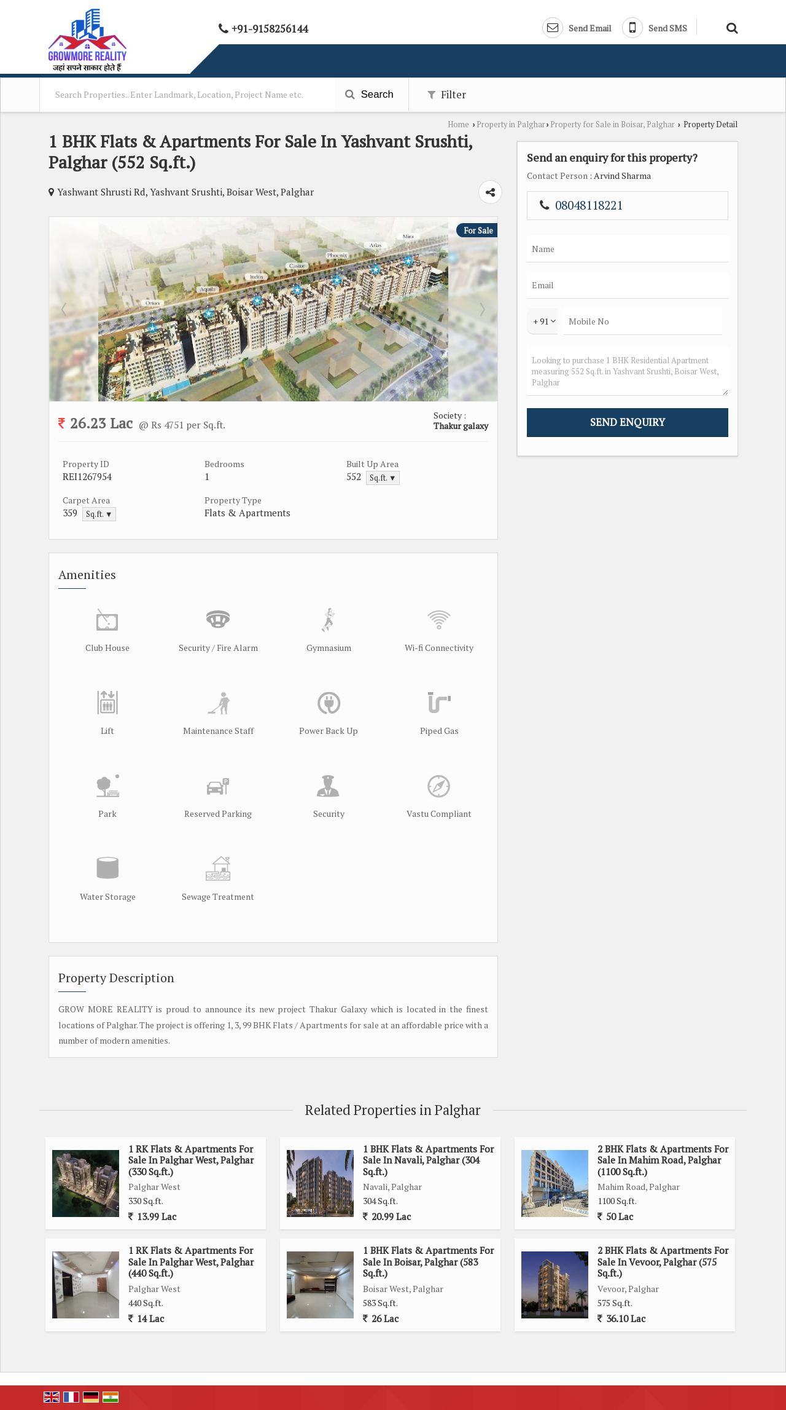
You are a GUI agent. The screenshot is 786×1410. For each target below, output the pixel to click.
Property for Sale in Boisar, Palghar (612, 124)
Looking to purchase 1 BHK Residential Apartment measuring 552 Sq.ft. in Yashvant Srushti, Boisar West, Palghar (627, 371)
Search (369, 94)
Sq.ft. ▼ (383, 478)
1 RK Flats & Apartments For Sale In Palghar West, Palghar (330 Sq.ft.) (191, 1160)
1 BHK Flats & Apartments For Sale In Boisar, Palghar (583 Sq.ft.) (428, 1261)
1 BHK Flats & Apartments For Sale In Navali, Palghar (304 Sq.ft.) (428, 1160)
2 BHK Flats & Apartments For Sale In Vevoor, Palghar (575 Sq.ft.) (662, 1261)
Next (481, 309)
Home (458, 124)
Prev (65, 309)
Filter (446, 94)
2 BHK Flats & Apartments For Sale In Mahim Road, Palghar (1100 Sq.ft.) (662, 1160)
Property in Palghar (511, 124)
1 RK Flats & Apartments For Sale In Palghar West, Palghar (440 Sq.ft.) (191, 1261)
